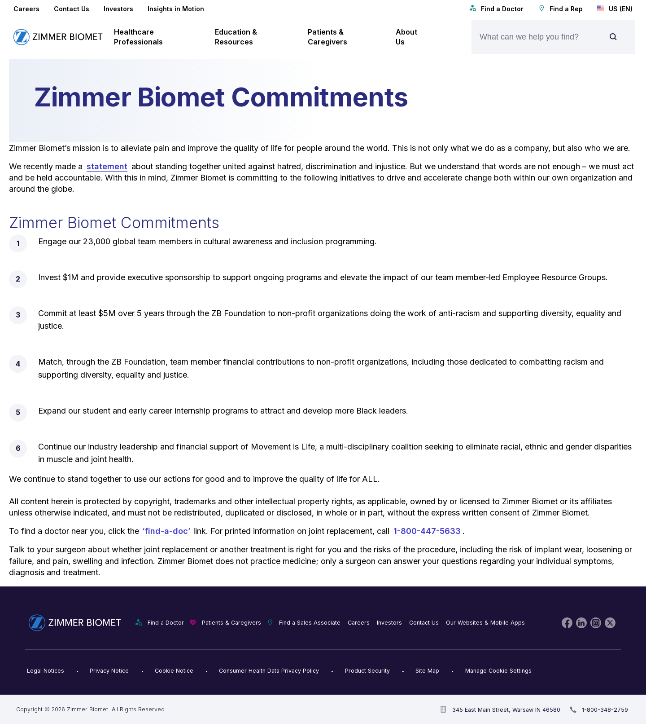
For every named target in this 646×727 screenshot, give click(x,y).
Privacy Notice (109, 670)
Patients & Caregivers (231, 622)
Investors (118, 9)
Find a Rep (560, 8)
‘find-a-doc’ (165, 531)
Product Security (367, 670)
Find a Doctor (496, 8)
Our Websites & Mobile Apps (485, 622)
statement (107, 166)
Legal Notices (45, 670)
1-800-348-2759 (605, 709)
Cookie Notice (174, 670)
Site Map (427, 670)
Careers (26, 9)
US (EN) (615, 8)
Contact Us (71, 9)
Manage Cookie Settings (498, 670)
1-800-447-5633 (427, 531)
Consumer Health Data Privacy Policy (269, 670)
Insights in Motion (176, 9)
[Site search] (613, 37)
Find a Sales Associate (309, 622)
